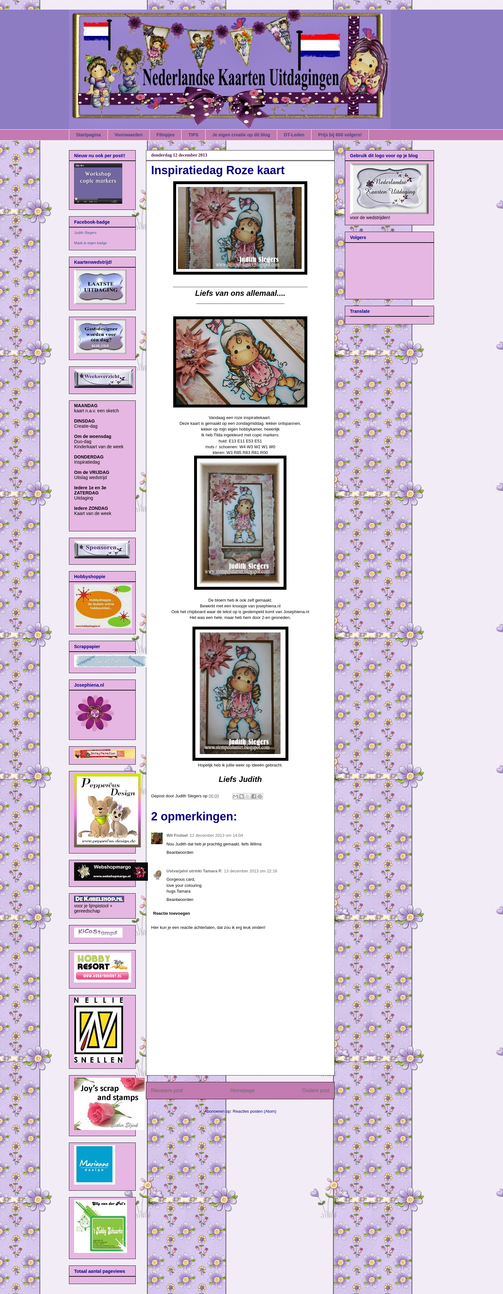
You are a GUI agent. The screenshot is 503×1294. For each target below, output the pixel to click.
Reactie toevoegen (171, 913)
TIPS (193, 134)
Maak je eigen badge (90, 243)
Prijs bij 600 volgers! (340, 134)
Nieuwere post (167, 1090)
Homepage (242, 1090)
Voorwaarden (129, 134)
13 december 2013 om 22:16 (250, 871)
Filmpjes (166, 134)
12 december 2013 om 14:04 (216, 835)
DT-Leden (294, 134)
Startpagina (88, 134)
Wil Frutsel (177, 835)
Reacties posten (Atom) (255, 1111)
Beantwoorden (179, 852)
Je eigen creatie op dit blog (241, 134)
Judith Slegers (85, 233)
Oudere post (315, 1090)
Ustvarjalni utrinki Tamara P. (194, 871)
